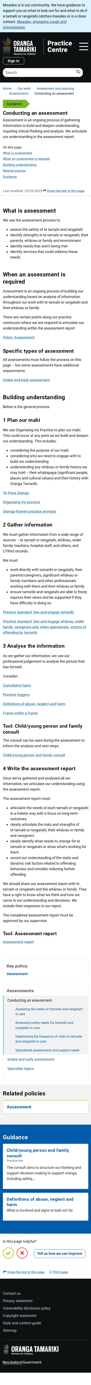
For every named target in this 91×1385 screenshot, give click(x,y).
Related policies (14, 171)
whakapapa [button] (47, 472)
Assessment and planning (55, 88)
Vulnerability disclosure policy (27, 1308)
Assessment (17, 974)
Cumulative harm (17, 685)
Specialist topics (20, 1068)
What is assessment (17, 153)
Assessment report (18, 942)
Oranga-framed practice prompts (29, 511)
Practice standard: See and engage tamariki (38, 612)
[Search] (43, 72)
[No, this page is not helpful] (22, 1253)
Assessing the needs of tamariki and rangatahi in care (49, 1011)
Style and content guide (22, 1323)
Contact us (11, 1293)
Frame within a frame (20, 713)
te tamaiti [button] (51, 229)
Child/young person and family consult (34, 755)
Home (7, 88)
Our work (24, 88)
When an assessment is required (26, 159)
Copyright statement (19, 1315)
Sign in (13, 61)
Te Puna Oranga (16, 493)
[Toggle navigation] (83, 46)
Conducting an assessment (29, 1000)
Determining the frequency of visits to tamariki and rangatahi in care (48, 1039)
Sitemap (10, 1330)
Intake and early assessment (26, 380)
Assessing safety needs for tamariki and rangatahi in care (44, 1025)
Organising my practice (21, 502)
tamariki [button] (46, 569)
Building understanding (19, 165)
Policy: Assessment (19, 337)
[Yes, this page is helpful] (8, 1253)
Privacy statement (18, 1301)
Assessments (18, 93)
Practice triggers (16, 694)
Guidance (10, 177)
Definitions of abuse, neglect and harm (34, 704)
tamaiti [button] (62, 808)
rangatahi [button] (75, 229)
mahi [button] (76, 430)
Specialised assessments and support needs (47, 1050)
